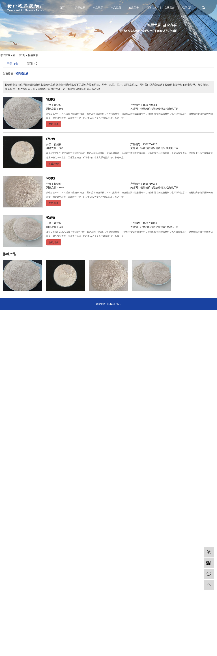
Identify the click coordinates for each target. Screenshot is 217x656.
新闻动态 (152, 7)
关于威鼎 (80, 7)
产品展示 (98, 7)
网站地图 (101, 303)
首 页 (22, 55)
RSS (111, 303)
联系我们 (187, 7)
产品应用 (116, 7)
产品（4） (13, 63)
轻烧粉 (50, 99)
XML (118, 303)
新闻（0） (33, 63)
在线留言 (169, 7)
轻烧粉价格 (146, 108)
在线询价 (54, 124)
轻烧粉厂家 (172, 108)
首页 (62, 7)
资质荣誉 (134, 7)
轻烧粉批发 (159, 108)
